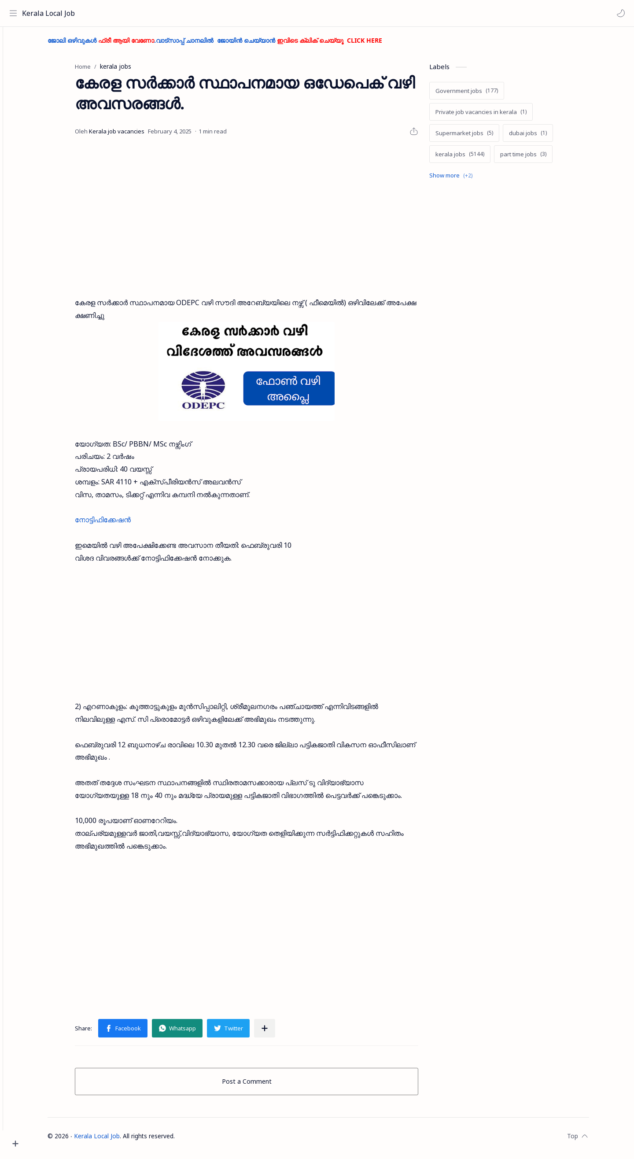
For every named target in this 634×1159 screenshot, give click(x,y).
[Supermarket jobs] (480, 137)
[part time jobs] (538, 158)
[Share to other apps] (280, 1032)
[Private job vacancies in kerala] (496, 116)
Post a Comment (262, 1085)
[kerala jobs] (475, 158)
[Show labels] (468, 179)
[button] (618, 13)
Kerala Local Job (50, 13)
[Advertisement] (262, 221)
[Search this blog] (183, 13)
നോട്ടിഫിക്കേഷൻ (118, 524)
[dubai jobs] (543, 137)
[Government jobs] (482, 94)
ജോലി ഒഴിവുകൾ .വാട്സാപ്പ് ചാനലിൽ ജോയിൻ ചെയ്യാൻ (230, 44)
